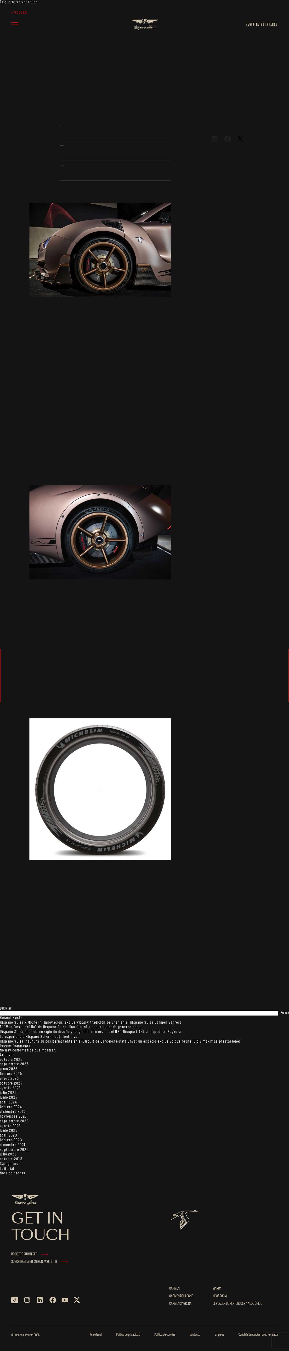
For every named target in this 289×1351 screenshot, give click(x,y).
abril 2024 (8, 1102)
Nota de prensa (13, 1173)
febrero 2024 (11, 1107)
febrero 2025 (11, 1074)
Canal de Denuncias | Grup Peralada (258, 1334)
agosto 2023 (10, 1126)
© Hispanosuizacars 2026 (25, 1335)
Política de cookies (164, 1334)
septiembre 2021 (14, 1150)
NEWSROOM (220, 1296)
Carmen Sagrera (180, 1303)
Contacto (195, 1334)
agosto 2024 (10, 1088)
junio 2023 (9, 1130)
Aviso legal (96, 1334)
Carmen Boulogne (181, 1296)
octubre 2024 (11, 1083)
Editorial (7, 1169)
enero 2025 (9, 1078)
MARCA (217, 1288)
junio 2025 (8, 1069)
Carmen (174, 1288)
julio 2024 (8, 1093)
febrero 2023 (11, 1140)
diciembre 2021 (13, 1145)
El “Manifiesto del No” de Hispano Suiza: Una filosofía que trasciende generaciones (70, 1027)
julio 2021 (8, 1154)
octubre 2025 (11, 1060)
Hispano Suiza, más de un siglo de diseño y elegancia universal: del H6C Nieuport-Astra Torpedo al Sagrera (90, 1032)
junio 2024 (8, 1097)
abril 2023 (8, 1135)
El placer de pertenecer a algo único (237, 1303)
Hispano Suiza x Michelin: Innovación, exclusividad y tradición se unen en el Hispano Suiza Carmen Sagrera (91, 1022)
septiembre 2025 (14, 1064)
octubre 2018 (11, 1159)
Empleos (219, 1334)
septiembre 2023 (14, 1121)
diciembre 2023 (13, 1112)
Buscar (6, 1008)
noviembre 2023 (13, 1116)
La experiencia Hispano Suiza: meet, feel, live (39, 1037)
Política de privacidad (128, 1334)
